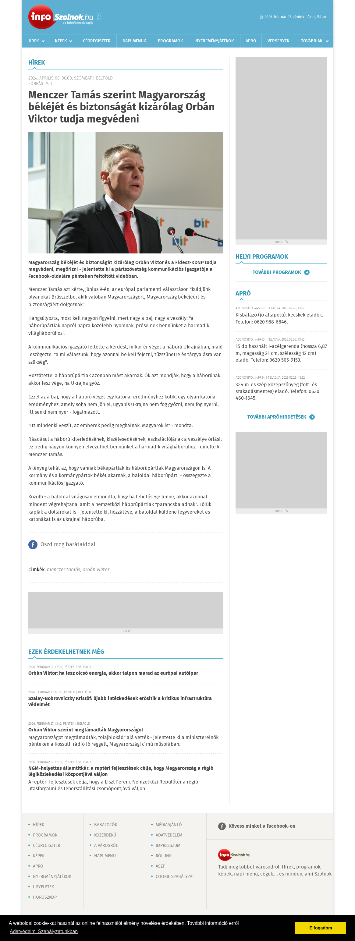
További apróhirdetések (276, 417)
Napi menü (105, 856)
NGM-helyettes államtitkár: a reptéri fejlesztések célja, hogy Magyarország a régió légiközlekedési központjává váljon (120, 771)
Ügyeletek (43, 887)
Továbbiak (312, 41)
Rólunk (164, 856)
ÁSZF (160, 866)
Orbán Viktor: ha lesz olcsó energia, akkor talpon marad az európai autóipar (113, 673)
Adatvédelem (169, 835)
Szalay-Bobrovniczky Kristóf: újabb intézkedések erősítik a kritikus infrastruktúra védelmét (120, 702)
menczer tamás (63, 570)
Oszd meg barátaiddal (68, 544)
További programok (277, 272)
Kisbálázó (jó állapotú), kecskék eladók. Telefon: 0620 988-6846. (279, 318)
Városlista (98, 17)
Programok (170, 41)
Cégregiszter (97, 41)
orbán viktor (96, 570)
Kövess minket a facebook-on (262, 826)
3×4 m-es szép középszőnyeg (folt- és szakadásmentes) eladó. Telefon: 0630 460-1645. (277, 391)
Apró (251, 41)
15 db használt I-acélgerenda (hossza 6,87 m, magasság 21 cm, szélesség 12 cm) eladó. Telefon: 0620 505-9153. (281, 353)
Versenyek (278, 41)
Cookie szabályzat (175, 876)
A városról (106, 845)
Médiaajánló (169, 825)
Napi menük (134, 41)
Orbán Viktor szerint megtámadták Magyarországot (85, 730)
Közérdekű (105, 835)
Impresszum (168, 845)
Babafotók (105, 825)
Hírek (33, 41)
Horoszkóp (45, 897)
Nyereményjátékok (214, 41)
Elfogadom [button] (321, 927)
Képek (61, 41)
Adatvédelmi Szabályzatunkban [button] (44, 931)
